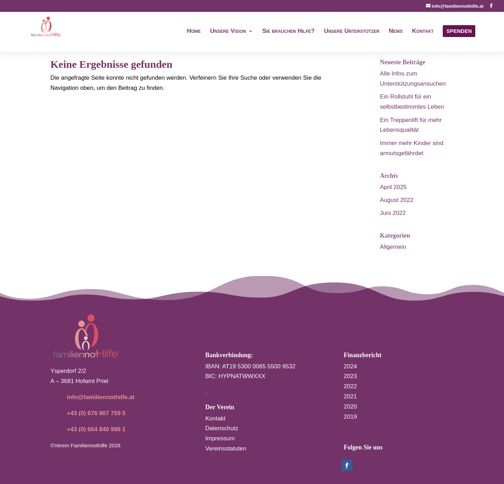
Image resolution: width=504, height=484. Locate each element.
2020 (350, 406)
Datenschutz (222, 428)
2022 (350, 386)
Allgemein (393, 247)
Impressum (220, 438)
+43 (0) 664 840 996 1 (96, 429)
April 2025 (393, 187)
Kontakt (215, 418)
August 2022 (396, 200)
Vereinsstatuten (225, 448)
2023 (350, 376)
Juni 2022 (393, 213)
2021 (350, 396)
